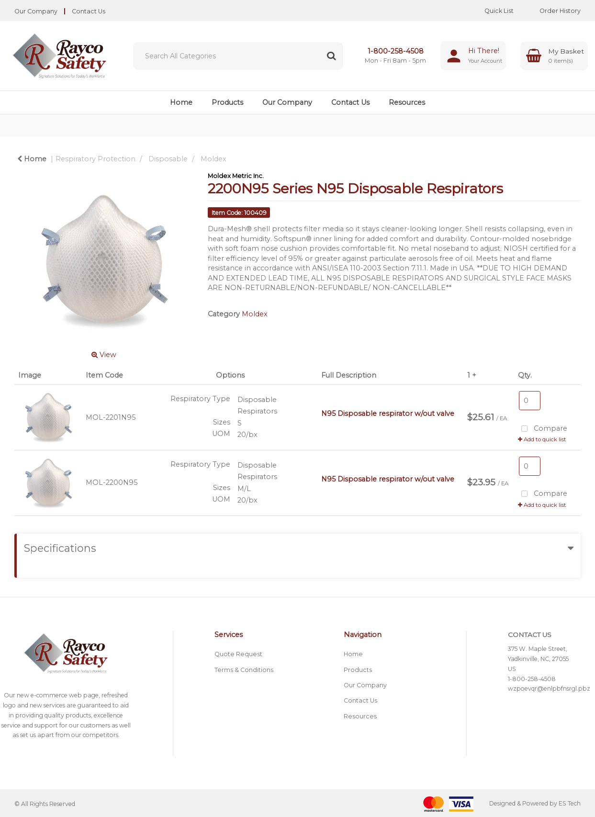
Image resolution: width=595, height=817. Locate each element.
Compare (542, 429)
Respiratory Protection (95, 159)
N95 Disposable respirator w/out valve (387, 413)
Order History (553, 10)
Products (227, 102)
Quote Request (238, 654)
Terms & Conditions (243, 669)
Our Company (35, 11)
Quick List (492, 10)
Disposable (168, 159)
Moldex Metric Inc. (236, 175)
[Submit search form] (331, 56)
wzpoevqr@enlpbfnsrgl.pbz (549, 688)
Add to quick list (542, 439)
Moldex (213, 159)
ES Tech (570, 803)
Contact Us (88, 11)
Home (181, 102)
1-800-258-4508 (396, 51)
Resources (407, 102)
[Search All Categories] (238, 56)
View (103, 354)
